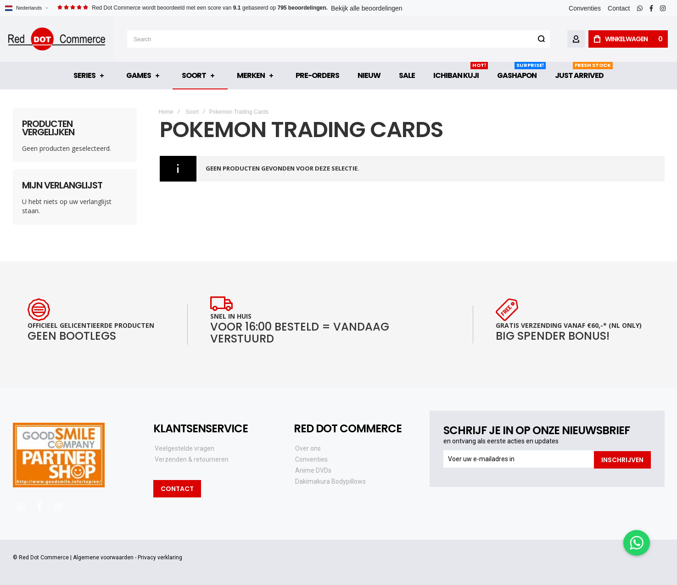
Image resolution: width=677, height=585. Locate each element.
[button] (26, 8)
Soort (192, 112)
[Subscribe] (622, 459)
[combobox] (338, 39)
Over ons (308, 448)
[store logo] (56, 39)
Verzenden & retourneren (192, 459)
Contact (619, 8)
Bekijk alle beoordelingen (367, 8)
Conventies (585, 8)
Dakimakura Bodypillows (330, 481)
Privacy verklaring (160, 557)
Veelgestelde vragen (184, 448)
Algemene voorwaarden (103, 557)
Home (166, 112)
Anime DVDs (313, 470)
